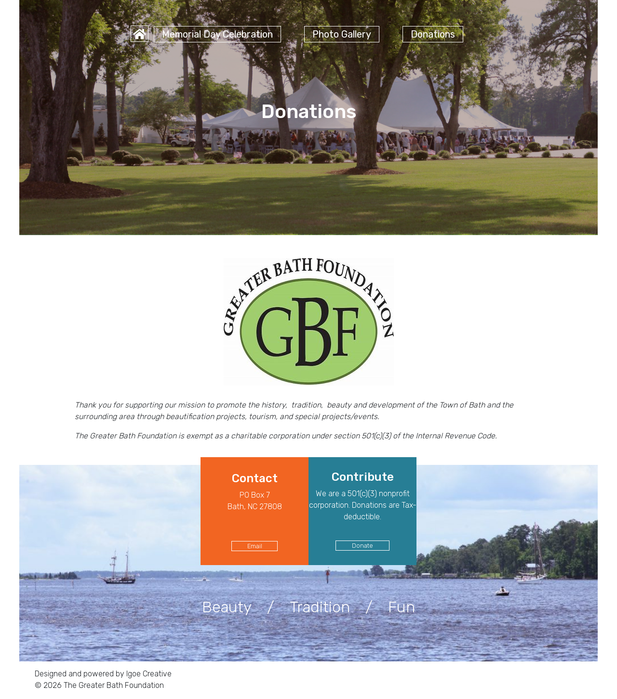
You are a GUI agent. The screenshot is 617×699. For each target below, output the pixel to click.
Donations (433, 34)
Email (254, 546)
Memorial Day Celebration (217, 34)
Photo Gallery (341, 34)
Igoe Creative (148, 673)
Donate (362, 545)
